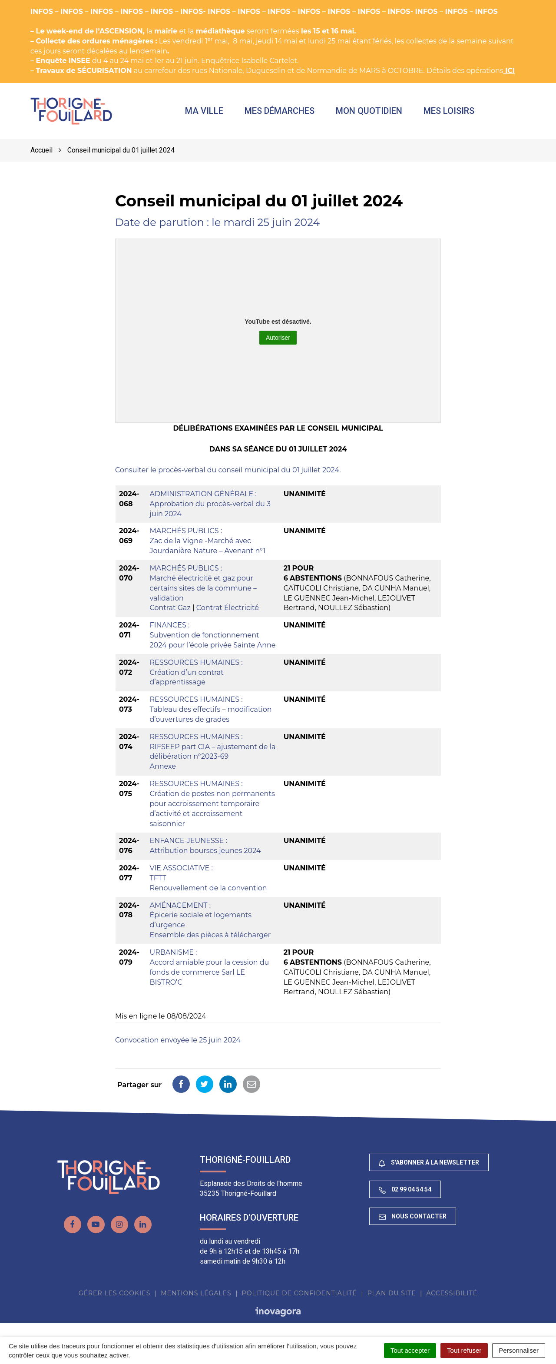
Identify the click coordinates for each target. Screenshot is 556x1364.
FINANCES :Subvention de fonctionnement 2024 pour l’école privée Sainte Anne (213, 640)
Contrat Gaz (170, 613)
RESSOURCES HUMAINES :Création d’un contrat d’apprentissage (196, 677)
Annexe (163, 771)
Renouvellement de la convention (208, 893)
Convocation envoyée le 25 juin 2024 (178, 1045)
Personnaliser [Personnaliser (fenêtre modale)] (519, 1350)
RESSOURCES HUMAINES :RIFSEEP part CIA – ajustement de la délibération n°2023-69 (213, 751)
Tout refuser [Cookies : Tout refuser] (464, 1350)
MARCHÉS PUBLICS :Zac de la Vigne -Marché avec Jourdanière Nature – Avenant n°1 (208, 546)
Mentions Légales (196, 1298)
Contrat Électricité (227, 613)
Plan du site (391, 1298)
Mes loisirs (460, 113)
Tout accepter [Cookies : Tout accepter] (410, 1350)
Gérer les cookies (114, 1298)
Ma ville (215, 113)
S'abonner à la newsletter (429, 1168)
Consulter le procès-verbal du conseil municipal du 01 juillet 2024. (228, 475)
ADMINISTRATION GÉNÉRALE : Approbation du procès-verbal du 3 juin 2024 (210, 508)
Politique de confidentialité (299, 1298)
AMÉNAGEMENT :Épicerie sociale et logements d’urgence (201, 920)
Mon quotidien (380, 113)
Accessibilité (451, 1298)
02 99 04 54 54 (405, 1194)
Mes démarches (291, 113)
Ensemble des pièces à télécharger (210, 940)
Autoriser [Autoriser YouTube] (278, 342)
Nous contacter (413, 1221)
